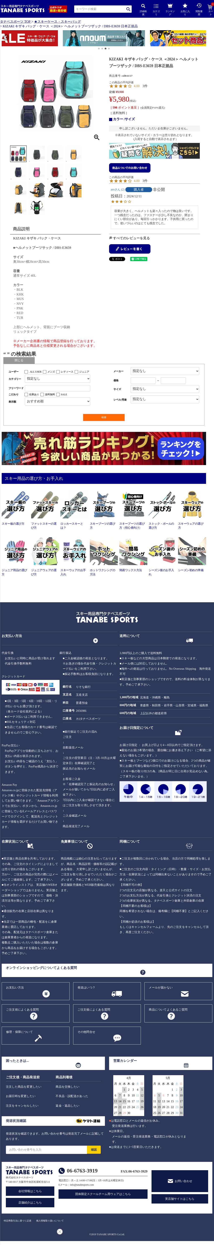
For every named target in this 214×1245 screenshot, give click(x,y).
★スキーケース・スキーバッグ (57, 21)
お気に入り (185, 9)
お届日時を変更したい (21, 1096)
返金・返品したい (67, 1105)
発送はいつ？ (86, 987)
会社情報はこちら (30, 1191)
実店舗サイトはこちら (179, 1198)
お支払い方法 (15, 987)
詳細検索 (143, 10)
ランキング (170, 9)
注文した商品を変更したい (23, 1086)
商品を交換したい (67, 1086)
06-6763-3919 (82, 1171)
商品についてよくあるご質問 (168, 1009)
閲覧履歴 (199, 9)
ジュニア (84, 371)
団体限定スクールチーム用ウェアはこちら (103, 1194)
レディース (67, 371)
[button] (3, 39)
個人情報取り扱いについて (50, 1220)
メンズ (51, 371)
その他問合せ (86, 1032)
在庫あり (34, 394)
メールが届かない (161, 987)
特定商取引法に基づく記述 (17, 1220)
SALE (64, 394)
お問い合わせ (183, 1181)
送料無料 (50, 394)
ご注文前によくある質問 (22, 1009)
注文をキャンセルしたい (22, 1105)
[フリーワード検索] (57, 388)
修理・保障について (19, 1032)
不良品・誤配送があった (72, 1096)
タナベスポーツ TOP (15, 21)
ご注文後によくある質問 (94, 1009)
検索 (128, 9)
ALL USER (36, 371)
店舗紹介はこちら (30, 1202)
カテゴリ (156, 10)
